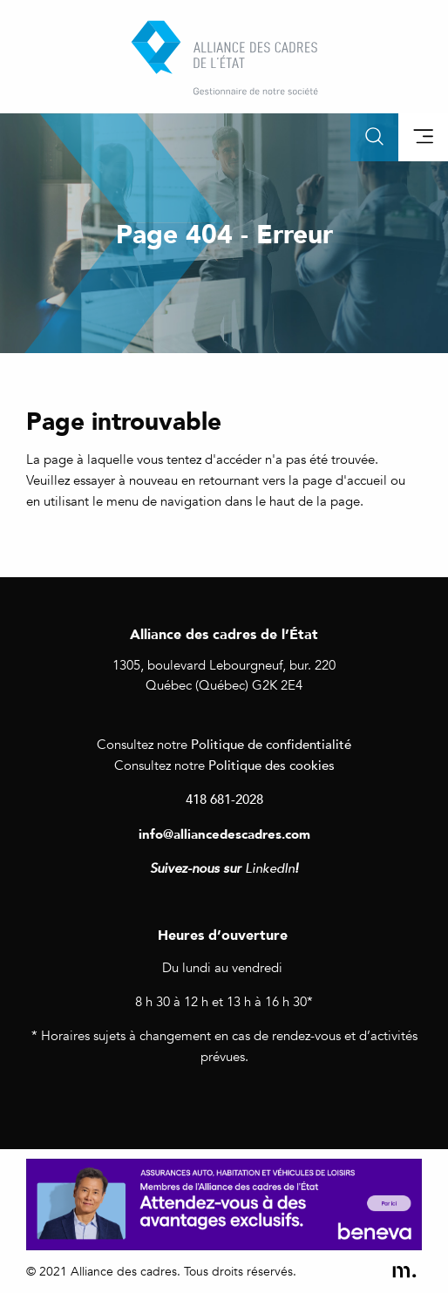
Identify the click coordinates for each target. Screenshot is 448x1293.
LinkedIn (270, 868)
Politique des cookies (271, 764)
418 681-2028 (224, 798)
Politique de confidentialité (271, 743)
